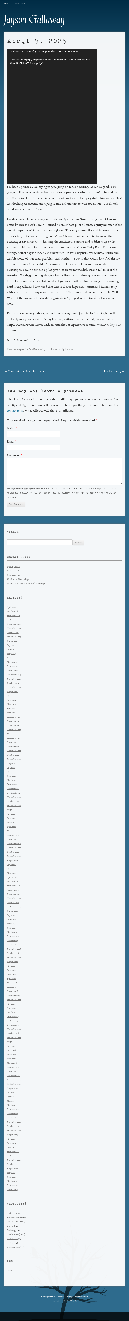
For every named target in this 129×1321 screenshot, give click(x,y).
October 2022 (13, 755)
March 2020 (12, 882)
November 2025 (14, 629)
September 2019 (14, 907)
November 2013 (14, 1161)
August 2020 (13, 861)
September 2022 (14, 760)
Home (7, 4)
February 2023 (13, 739)
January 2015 (12, 1114)
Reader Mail (12, 1239)
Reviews (10, 1243)
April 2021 (11, 827)
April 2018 (11, 979)
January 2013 (12, 1190)
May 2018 (11, 975)
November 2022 (14, 751)
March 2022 (12, 781)
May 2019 (11, 924)
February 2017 (13, 1017)
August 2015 (12, 1089)
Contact (20, 4)
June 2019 (11, 920)
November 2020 (14, 848)
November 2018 (14, 950)
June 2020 (11, 869)
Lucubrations (52, 349)
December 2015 (13, 1076)
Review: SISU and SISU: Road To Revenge (26, 584)
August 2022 (12, 764)
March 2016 (12, 1064)
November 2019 (14, 899)
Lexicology (11, 1231)
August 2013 (12, 1169)
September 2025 (14, 637)
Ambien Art (12, 1214)
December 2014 (13, 1118)
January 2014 (12, 1156)
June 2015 (11, 1097)
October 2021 (13, 802)
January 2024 (13, 722)
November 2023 (14, 730)
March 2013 (12, 1182)
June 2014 (11, 1144)
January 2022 (13, 789)
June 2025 (11, 650)
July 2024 (11, 696)
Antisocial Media (14, 1218)
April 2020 (12, 878)
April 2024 (11, 709)
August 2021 (12, 810)
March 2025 (12, 663)
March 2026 (12, 612)
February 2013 (13, 1186)
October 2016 (13, 1034)
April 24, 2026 (13, 567)
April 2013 (11, 1177)
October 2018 (13, 954)
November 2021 (14, 798)
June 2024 (11, 701)
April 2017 (11, 1009)
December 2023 (14, 726)
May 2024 (11, 705)
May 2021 (11, 823)
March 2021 (12, 831)
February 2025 (13, 667)
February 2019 (13, 937)
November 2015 (14, 1080)
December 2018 (13, 945)
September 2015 (14, 1085)
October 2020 (13, 853)
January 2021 (12, 840)
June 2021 (11, 819)
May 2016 (11, 1055)
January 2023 (12, 743)
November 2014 (14, 1123)
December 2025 (14, 625)
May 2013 (11, 1173)
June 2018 (11, 971)
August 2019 (12, 912)
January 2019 (12, 941)
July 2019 (11, 916)
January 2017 (12, 1021)
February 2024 (13, 718)
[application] (52, 116)
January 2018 (12, 992)
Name (12, 428)
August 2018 (12, 962)
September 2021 (14, 806)
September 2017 (14, 1000)
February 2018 (13, 988)
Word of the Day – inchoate (24, 371)
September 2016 (14, 1038)
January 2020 (13, 891)
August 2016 (12, 1042)
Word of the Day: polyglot (18, 580)
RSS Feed (11, 1271)
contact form (15, 410)
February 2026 (13, 616)
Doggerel (11, 1227)
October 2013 (13, 1165)
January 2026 (13, 620)
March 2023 (12, 734)
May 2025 (11, 654)
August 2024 (12, 692)
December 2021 (13, 793)
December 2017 (13, 996)
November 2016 (14, 1030)
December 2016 (13, 1026)
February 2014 (13, 1152)
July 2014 (11, 1139)
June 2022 (11, 772)
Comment (14, 455)
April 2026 (11, 608)
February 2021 (13, 836)
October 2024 (13, 684)
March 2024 (12, 713)
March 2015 (12, 1106)
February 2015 (13, 1110)
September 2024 (14, 688)
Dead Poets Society (37, 349)
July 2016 (11, 1047)
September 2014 (14, 1131)
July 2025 (11, 646)
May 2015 (11, 1102)
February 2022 (13, 785)
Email (11, 441)
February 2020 (13, 886)
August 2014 (12, 1135)
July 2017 (11, 1004)
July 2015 (11, 1093)
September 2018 (14, 958)
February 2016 (13, 1068)
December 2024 (14, 675)
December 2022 (14, 747)
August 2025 (12, 642)
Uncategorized (13, 1248)
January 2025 (12, 671)
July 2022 (11, 768)
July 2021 (11, 815)
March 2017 (12, 1013)
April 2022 (11, 777)
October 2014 (13, 1127)
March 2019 (12, 933)
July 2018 (11, 966)
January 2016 (12, 1072)
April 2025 (11, 658)
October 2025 (13, 633)
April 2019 (11, 928)
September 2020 (14, 857)
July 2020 (11, 865)
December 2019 (13, 895)
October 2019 (13, 903)
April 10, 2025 (114, 371)
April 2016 (11, 1059)
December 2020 (14, 844)
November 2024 (14, 680)
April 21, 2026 (13, 571)
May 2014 (11, 1148)
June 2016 (11, 1051)
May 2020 (11, 874)
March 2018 (12, 983)
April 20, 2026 (13, 576)
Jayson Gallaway (34, 20)
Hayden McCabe (70, 1301)
